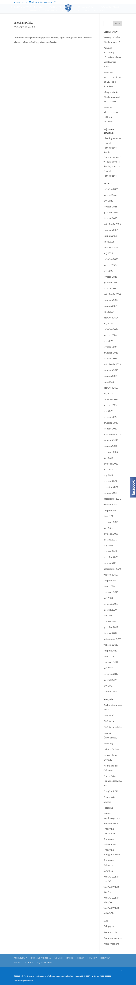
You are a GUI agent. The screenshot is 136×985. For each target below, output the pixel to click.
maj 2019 (108, 668)
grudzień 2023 (111, 352)
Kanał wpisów (111, 932)
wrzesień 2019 (111, 644)
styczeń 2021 (110, 551)
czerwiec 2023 (111, 387)
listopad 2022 (110, 428)
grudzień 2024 (111, 282)
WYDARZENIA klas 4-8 (24, 27)
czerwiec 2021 (111, 522)
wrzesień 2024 (111, 300)
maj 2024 (108, 323)
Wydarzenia (85, 7)
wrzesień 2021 (111, 504)
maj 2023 (108, 393)
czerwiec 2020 (111, 592)
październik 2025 (112, 224)
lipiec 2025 (109, 241)
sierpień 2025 (110, 235)
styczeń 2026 (110, 206)
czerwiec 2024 (111, 317)
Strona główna (20, 958)
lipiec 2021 (109, 516)
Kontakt (83, 11)
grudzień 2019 (111, 627)
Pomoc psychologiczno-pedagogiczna (112, 818)
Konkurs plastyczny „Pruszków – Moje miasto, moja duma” (113, 57)
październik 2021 (112, 498)
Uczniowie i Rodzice (60, 7)
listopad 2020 (110, 563)
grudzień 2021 (111, 487)
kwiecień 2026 (111, 189)
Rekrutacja (68, 11)
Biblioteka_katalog (113, 727)
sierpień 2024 (110, 305)
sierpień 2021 (110, 510)
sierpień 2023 (110, 376)
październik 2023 (112, 364)
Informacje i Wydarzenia (40, 958)
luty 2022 (108, 475)
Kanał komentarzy (113, 937)
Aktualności (109, 715)
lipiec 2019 (109, 656)
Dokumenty (34, 11)
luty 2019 (108, 685)
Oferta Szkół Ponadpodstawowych (113, 781)
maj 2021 (108, 527)
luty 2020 (108, 615)
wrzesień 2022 (111, 440)
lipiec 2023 (109, 381)
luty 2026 (108, 200)
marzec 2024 (110, 335)
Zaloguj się (109, 926)
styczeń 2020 (110, 621)
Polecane (108, 807)
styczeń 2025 (110, 276)
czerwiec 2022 (111, 452)
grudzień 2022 (111, 422)
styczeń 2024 (110, 346)
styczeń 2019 (110, 691)
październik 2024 (112, 294)
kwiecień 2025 (111, 259)
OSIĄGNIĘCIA (111, 791)
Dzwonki (69, 958)
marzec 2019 (110, 679)
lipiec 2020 (109, 586)
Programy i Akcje (109, 7)
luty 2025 (108, 270)
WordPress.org (111, 943)
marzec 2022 (110, 469)
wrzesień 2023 (111, 370)
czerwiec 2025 (111, 247)
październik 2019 (112, 638)
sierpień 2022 (110, 446)
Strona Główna (21, 7)
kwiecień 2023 (111, 399)
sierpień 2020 (110, 580)
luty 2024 (108, 340)
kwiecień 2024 (111, 329)
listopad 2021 (110, 492)
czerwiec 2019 (111, 662)
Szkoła (38, 7)
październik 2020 (112, 568)
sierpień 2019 (110, 650)
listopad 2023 (110, 358)
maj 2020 (108, 598)
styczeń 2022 (110, 481)
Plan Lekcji (58, 958)
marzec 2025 (110, 265)
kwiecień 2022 (111, 463)
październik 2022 (112, 434)
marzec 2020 (110, 609)
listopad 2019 (110, 633)
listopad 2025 (110, 218)
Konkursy (108, 743)
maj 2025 (108, 253)
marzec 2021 (110, 539)
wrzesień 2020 (111, 574)
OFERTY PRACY (100, 11)
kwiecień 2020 (111, 603)
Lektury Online (111, 749)
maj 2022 (108, 457)
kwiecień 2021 (111, 533)
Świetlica (108, 870)
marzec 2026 (110, 194)
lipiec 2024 (109, 311)
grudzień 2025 (111, 212)
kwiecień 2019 (111, 674)
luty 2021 (108, 545)
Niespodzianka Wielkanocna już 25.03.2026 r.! (112, 97)
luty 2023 (108, 411)
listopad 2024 (110, 288)
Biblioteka (51, 11)
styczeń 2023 (110, 416)
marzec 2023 (110, 405)
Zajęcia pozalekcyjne (45, 963)
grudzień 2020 (111, 557)
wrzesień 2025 (111, 229)
